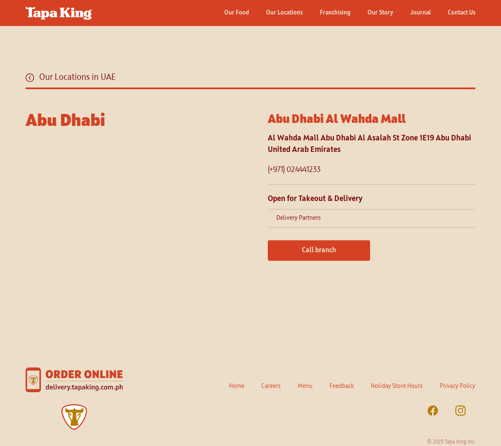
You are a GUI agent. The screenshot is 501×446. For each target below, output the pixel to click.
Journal (420, 13)
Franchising (335, 13)
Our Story (380, 13)
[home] (59, 10)
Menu (305, 386)
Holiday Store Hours (397, 386)
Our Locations (284, 13)
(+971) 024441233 (294, 170)
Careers (271, 386)
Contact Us (461, 13)
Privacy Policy (457, 386)
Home (236, 386)
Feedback (342, 386)
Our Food (236, 13)
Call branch (319, 250)
